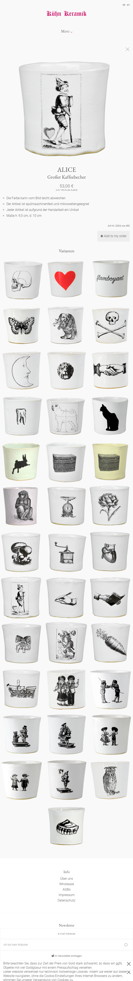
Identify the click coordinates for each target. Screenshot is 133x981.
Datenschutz (66, 900)
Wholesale (66, 884)
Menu (65, 31)
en (128, 4)
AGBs (67, 889)
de (124, 4)
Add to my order (114, 236)
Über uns (66, 878)
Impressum (67, 895)
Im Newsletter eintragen (66, 955)
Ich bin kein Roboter (15, 944)
